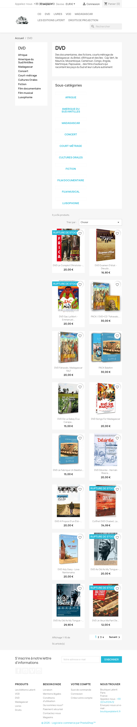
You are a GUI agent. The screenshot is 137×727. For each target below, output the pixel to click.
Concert (23, 71)
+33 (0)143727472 (110, 700)
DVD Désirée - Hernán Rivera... (105, 472)
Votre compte (81, 684)
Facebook (18, 671)
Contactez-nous (52, 713)
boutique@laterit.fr (110, 711)
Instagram (39, 671)
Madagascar (84, 14)
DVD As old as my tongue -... (106, 569)
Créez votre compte (81, 697)
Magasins (48, 717)
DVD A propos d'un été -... (68, 521)
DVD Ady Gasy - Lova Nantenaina (68, 571)
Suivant (115, 637)
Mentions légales (52, 693)
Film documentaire (29, 88)
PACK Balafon (106, 367)
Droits (18, 709)
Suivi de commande (81, 689)
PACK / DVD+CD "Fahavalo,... (106, 316)
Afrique (22, 55)
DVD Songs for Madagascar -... (105, 420)
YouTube (25, 671)
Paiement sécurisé (53, 709)
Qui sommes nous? (53, 705)
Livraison (47, 689)
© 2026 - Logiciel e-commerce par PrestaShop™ (68, 723)
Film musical (25, 93)
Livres (58, 14)
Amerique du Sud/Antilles (26, 61)
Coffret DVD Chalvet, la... (105, 521)
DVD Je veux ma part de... (105, 620)
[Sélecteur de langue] (47, 4)
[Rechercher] (106, 26)
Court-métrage (27, 75)
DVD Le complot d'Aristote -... (68, 265)
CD (39, 14)
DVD (47, 14)
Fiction (22, 84)
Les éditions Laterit (25, 689)
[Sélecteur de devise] (71, 4)
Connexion (77, 693)
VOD (68, 14)
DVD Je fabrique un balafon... (68, 470)
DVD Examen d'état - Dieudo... (106, 267)
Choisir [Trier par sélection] (100, 222)
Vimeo (32, 671)
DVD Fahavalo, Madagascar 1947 (68, 369)
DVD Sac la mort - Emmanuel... (68, 318)
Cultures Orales (27, 80)
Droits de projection (83, 20)
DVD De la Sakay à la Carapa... (68, 420)
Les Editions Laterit (51, 20)
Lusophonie (25, 97)
